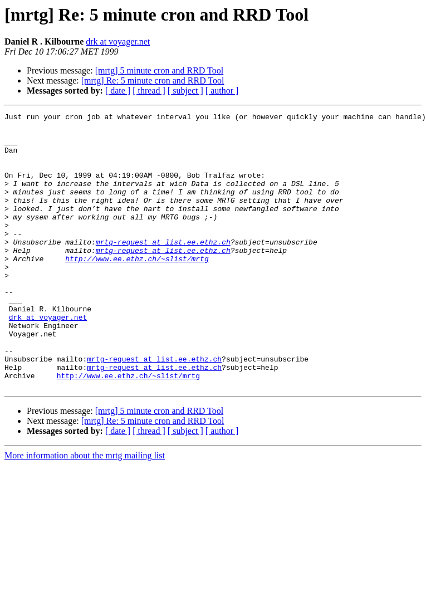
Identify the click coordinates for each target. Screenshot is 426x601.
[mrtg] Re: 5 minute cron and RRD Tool (152, 80)
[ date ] (117, 90)
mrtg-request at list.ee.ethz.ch (163, 268)
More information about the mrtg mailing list (84, 510)
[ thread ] (149, 90)
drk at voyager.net (118, 41)
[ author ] (222, 90)
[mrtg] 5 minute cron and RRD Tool (159, 70)
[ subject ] (185, 90)
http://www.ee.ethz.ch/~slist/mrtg (136, 289)
